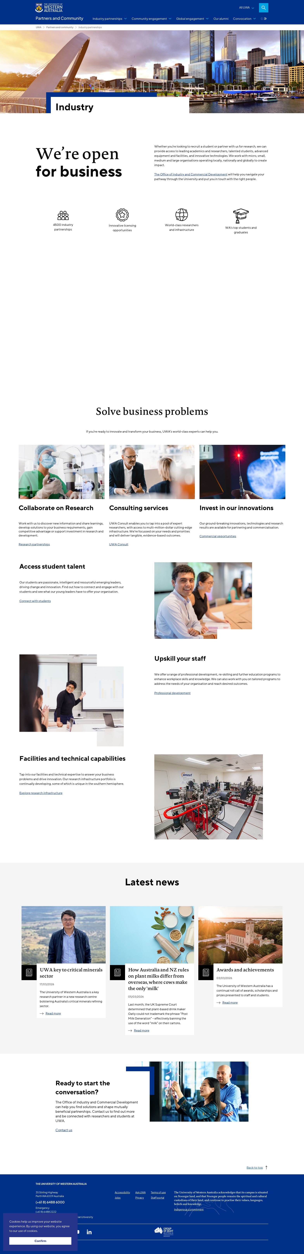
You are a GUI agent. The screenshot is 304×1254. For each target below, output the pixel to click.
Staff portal (157, 1197)
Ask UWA (140, 1192)
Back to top (255, 1167)
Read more (53, 1013)
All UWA (244, 7)
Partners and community (59, 27)
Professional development (172, 693)
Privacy (139, 1197)
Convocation (242, 18)
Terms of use (158, 1192)
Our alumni (220, 18)
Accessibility (122, 1192)
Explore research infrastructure (40, 793)
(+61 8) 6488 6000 (50, 1202)
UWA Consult (118, 544)
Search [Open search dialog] (263, 7)
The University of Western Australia (61, 1183)
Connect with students (35, 601)
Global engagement (190, 18)
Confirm (40, 1241)
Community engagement (149, 18)
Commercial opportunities (218, 536)
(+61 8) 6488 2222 (46, 1211)
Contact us (63, 1130)
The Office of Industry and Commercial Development (190, 174)
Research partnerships (34, 544)
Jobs (118, 1197)
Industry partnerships (107, 18)
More (265, 18)
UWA (38, 27)
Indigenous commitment (189, 1209)
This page (41, 1247)
